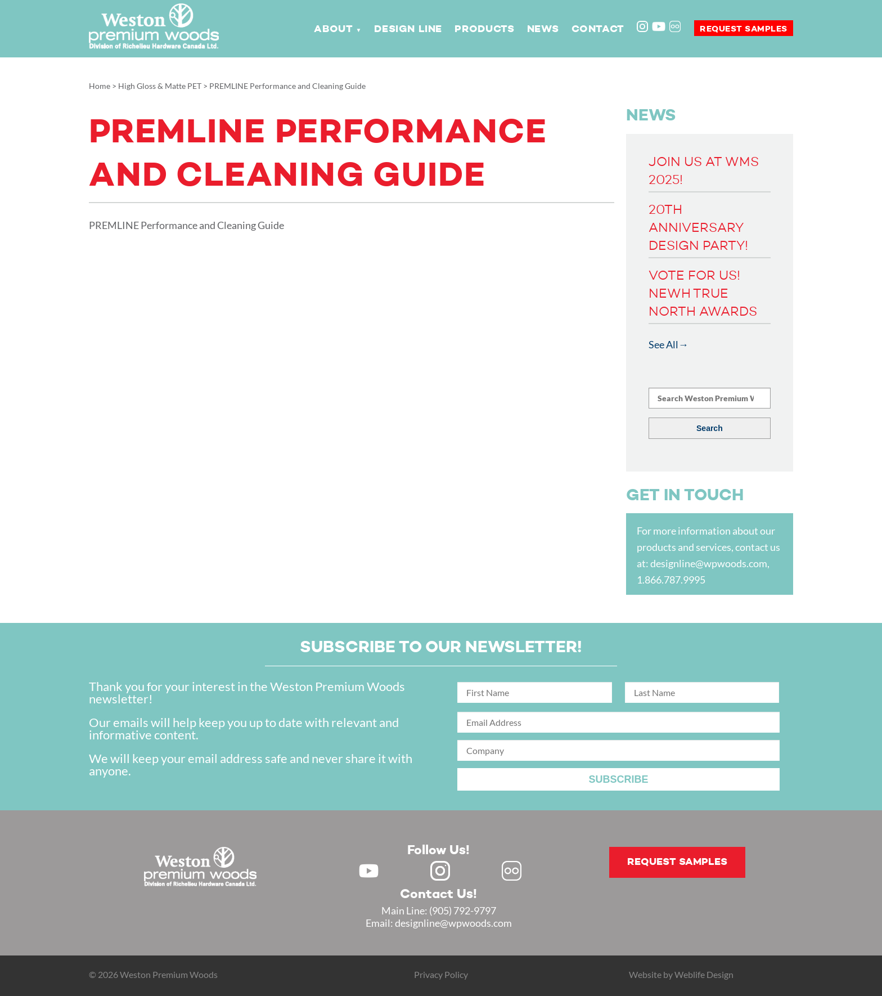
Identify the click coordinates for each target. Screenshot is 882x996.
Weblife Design (704, 974)
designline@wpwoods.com (708, 563)
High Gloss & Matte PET (159, 86)
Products (484, 29)
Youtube (658, 26)
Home (99, 86)
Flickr (676, 27)
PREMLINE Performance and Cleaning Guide (186, 225)
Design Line (408, 29)
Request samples (744, 29)
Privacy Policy (441, 974)
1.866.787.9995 (671, 579)
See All (663, 344)
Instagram (643, 27)
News (543, 29)
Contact (598, 29)
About (333, 29)
